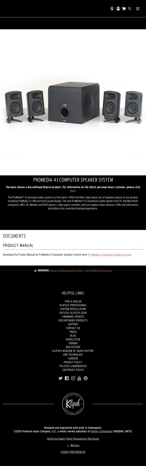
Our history (73, 347)
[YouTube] (79, 378)
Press (73, 331)
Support (73, 324)
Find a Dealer (73, 301)
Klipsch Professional (73, 305)
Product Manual (18, 245)
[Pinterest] (86, 378)
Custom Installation (73, 309)
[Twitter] (60, 378)
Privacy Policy (73, 362)
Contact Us (73, 328)
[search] (130, 9)
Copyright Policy (73, 369)
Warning (73, 445)
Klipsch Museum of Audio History (73, 350)
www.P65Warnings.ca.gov (98, 270)
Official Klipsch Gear (73, 312)
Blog (73, 335)
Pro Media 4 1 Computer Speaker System (109, 254)
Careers (73, 358)
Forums (73, 343)
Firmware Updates (73, 316)
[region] (73, 102)
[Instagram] (73, 378)
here (72, 190)
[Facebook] (67, 378)
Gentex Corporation (102, 431)
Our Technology (73, 354)
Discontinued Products (73, 320)
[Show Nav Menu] (138, 9)
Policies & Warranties (73, 366)
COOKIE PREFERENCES (73, 452)
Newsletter (73, 339)
